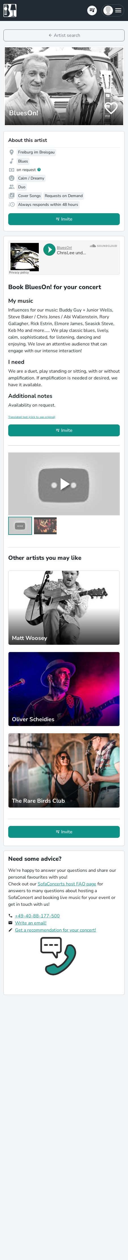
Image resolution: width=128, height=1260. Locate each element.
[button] (112, 10)
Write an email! (30, 923)
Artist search (67, 35)
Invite (66, 219)
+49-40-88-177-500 (37, 916)
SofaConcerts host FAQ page (67, 884)
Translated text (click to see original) (31, 417)
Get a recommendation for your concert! (55, 930)
